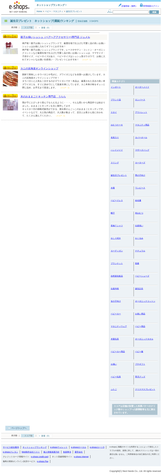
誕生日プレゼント (119, 175)
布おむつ (139, 213)
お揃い (114, 364)
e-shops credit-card (39, 457)
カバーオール (141, 137)
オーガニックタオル (144, 339)
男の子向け (140, 175)
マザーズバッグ (142, 150)
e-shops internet (81, 457)
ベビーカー (116, 314)
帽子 (113, 213)
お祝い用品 (140, 314)
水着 (113, 188)
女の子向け (116, 301)
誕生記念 (139, 288)
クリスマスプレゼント (145, 389)
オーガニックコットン (145, 301)
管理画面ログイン (149, 6)
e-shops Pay (42, 461)
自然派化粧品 (117, 276)
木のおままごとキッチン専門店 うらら (43, 96)
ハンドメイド (117, 150)
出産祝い (139, 225)
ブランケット (117, 263)
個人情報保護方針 (51, 452)
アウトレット (141, 112)
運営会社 (79, 452)
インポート (116, 87)
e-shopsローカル (78, 447)
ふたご (114, 389)
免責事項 (67, 452)
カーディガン (117, 251)
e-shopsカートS (97, 447)
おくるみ (139, 238)
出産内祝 (115, 288)
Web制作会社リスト (31, 452)
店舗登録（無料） (127, 6)
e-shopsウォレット (59, 447)
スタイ (114, 112)
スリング (115, 163)
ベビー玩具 (116, 377)
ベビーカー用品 (118, 351)
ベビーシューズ (142, 276)
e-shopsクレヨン (10, 452)
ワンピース (140, 188)
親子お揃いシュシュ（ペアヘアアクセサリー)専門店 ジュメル (55, 37)
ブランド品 (116, 100)
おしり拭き (116, 238)
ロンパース (140, 100)
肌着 (137, 263)
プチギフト (140, 364)
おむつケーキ (117, 125)
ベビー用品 (140, 326)
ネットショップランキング (35, 447)
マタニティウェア (119, 326)
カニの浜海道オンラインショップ (39, 68)
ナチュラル (140, 251)
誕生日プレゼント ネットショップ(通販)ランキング (42, 20)
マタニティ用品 (142, 125)
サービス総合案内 (11, 447)
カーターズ (140, 163)
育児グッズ (140, 377)
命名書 (138, 200)
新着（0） (46, 28)
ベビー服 (139, 351)
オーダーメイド (142, 87)
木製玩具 (115, 339)
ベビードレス (117, 200)
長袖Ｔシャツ (117, 225)
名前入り (115, 137)
